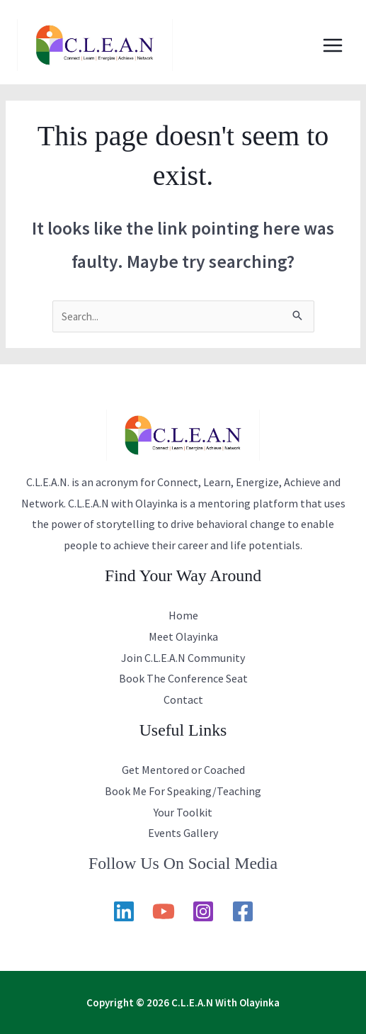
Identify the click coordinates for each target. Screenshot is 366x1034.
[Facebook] (242, 911)
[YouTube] (163, 911)
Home (183, 615)
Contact (183, 699)
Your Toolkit (183, 812)
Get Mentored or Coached (183, 770)
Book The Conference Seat (183, 678)
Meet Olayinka (183, 636)
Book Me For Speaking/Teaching (183, 791)
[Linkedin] (124, 911)
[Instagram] (203, 911)
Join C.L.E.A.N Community (183, 658)
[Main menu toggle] (333, 45)
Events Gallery (183, 833)
